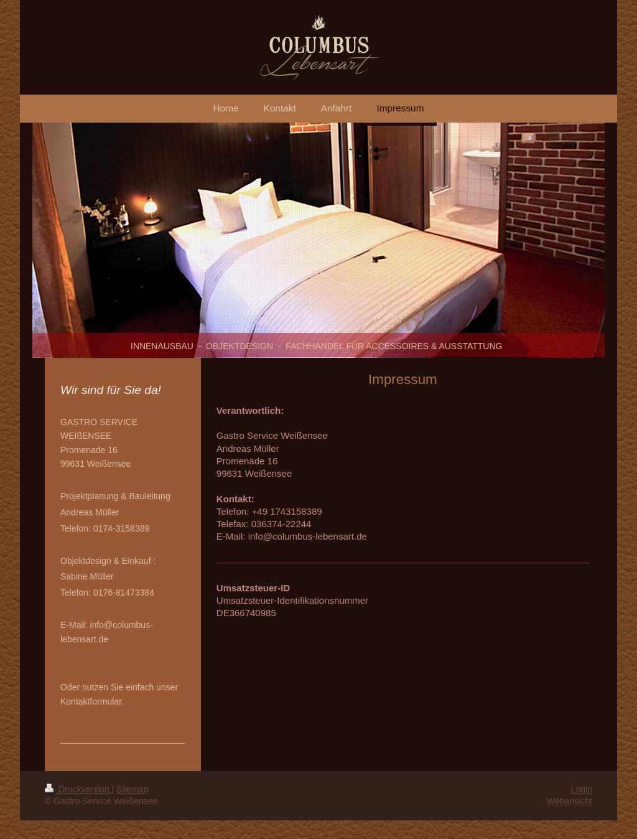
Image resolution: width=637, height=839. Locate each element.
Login (581, 789)
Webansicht (569, 801)
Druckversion (78, 789)
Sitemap (132, 789)
